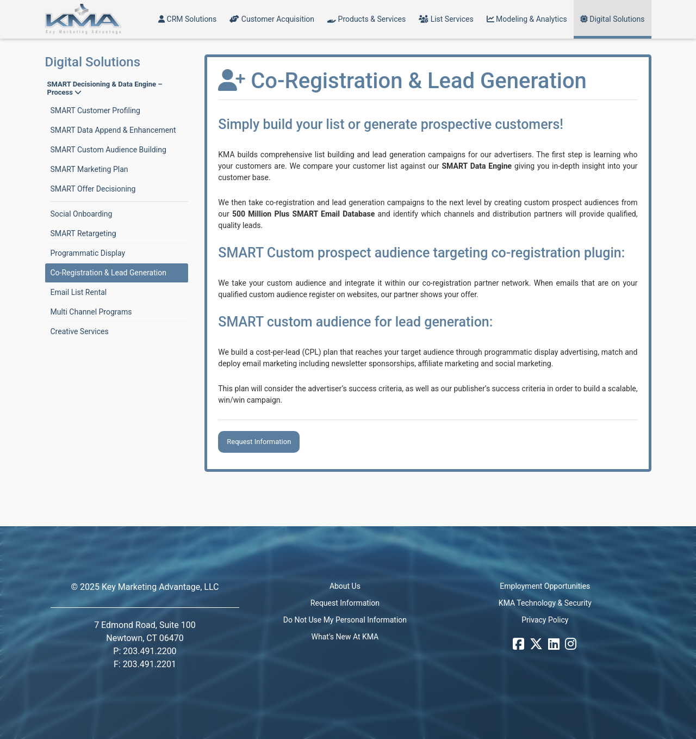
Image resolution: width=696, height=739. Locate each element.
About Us (345, 586)
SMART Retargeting (83, 233)
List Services (446, 19)
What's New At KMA (345, 636)
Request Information (259, 442)
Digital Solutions (612, 19)
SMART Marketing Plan (89, 169)
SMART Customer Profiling (95, 110)
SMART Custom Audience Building (108, 149)
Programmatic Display (88, 253)
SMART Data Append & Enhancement (113, 130)
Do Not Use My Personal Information (345, 619)
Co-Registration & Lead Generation (108, 272)
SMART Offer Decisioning (93, 188)
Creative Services (80, 331)
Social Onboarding (82, 214)
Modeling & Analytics (527, 19)
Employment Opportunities (545, 586)
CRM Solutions (187, 19)
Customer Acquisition (271, 19)
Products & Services (366, 19)
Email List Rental (79, 292)
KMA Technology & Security (545, 603)
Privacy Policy (544, 619)
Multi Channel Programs (91, 311)
